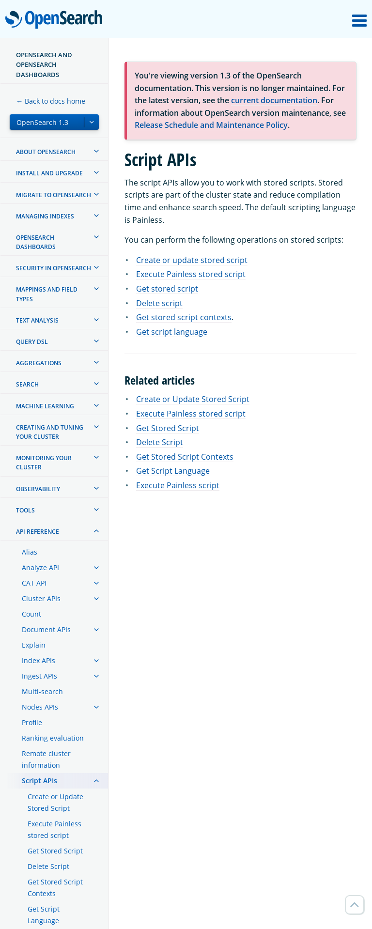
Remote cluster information (46, 759)
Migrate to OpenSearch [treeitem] (53, 195)
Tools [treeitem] (25, 510)
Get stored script (167, 288)
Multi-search (42, 691)
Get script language (171, 331)
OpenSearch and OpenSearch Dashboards (44, 64)
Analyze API (40, 567)
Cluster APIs (41, 598)
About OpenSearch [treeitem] (46, 152)
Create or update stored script (192, 260)
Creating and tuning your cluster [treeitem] (49, 432)
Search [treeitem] (27, 384)
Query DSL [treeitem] (32, 342)
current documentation (274, 100)
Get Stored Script (55, 850)
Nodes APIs (40, 707)
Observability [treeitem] (38, 489)
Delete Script (48, 866)
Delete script (159, 303)
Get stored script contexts (184, 317)
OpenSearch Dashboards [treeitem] (36, 242)
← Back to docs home (50, 101)
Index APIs (38, 660)
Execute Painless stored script (54, 829)
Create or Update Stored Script (55, 802)
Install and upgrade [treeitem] (49, 173)
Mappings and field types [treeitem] (47, 294)
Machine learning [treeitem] (45, 406)
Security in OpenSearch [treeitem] (53, 268)
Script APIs (39, 780)
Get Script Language (44, 914)
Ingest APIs (39, 676)
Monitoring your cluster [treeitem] (44, 462)
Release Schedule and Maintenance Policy (211, 125)
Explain (34, 645)
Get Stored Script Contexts (55, 887)
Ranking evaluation (53, 738)
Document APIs (46, 629)
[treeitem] (96, 151)
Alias (29, 552)
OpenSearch (56, 20)
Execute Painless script (177, 485)
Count (31, 614)
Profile (32, 722)
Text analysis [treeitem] (37, 320)
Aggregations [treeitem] (39, 363)
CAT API (34, 583)
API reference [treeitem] (37, 531)
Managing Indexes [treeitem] (45, 216)
